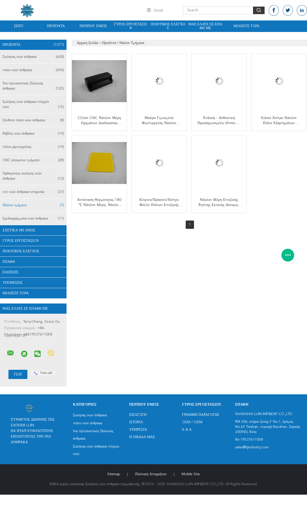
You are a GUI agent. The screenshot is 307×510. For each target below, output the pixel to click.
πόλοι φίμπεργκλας (33, 146)
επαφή (9, 262)
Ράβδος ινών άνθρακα (33, 133)
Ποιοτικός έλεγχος (168, 26)
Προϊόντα (56, 26)
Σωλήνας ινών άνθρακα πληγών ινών (33, 105)
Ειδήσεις (10, 272)
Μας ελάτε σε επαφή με (205, 26)
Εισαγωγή (138, 415)
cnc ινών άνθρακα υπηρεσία (33, 191)
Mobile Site (191, 474)
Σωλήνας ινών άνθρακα (33, 56)
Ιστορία (136, 422)
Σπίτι (18, 26)
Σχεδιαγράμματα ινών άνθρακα (33, 218)
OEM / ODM (192, 422)
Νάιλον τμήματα (33, 205)
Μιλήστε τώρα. (247, 26)
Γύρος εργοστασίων (130, 26)
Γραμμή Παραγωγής (200, 415)
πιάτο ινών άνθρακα (33, 70)
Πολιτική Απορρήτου (150, 474)
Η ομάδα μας (142, 437)
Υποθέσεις (13, 283)
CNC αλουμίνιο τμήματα (33, 160)
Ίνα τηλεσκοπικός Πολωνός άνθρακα (33, 86)
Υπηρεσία (138, 429)
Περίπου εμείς (93, 26)
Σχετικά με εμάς (19, 230)
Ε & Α (187, 429)
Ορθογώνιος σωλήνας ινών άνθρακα (33, 176)
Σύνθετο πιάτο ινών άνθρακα (33, 120)
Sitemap (113, 474)
